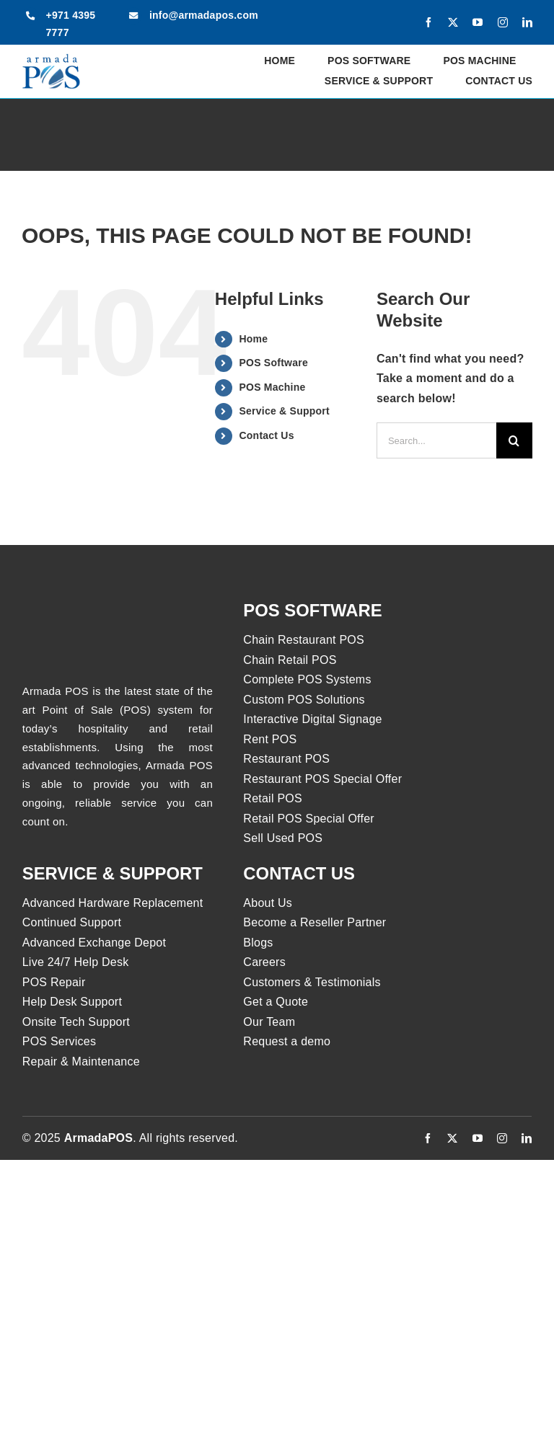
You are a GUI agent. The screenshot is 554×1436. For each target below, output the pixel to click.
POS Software (273, 362)
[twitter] (453, 22)
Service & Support (284, 411)
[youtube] (477, 22)
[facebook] (428, 22)
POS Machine (272, 387)
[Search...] (436, 440)
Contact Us (266, 435)
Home (253, 339)
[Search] (514, 440)
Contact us (299, 873)
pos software (312, 610)
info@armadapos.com (203, 15)
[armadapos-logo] (51, 59)
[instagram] (503, 22)
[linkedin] (527, 22)
